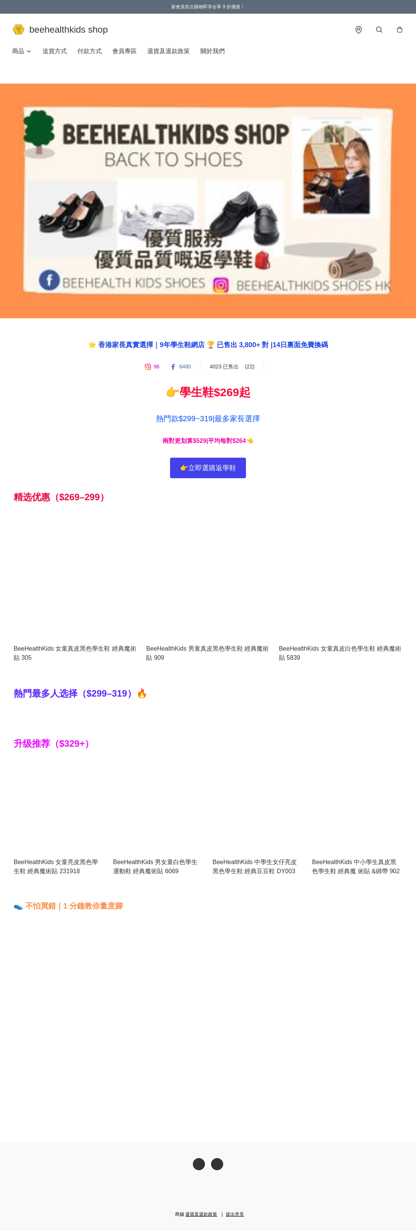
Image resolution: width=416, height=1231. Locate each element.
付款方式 (89, 51)
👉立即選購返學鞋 (208, 468)
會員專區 (124, 51)
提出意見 (235, 1214)
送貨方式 (55, 51)
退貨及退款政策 (168, 51)
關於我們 (212, 51)
